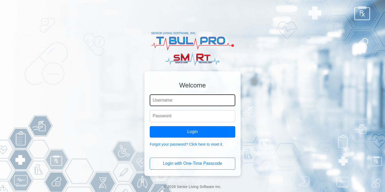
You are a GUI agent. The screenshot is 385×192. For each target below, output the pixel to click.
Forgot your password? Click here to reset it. (186, 144)
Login (192, 131)
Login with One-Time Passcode (192, 163)
